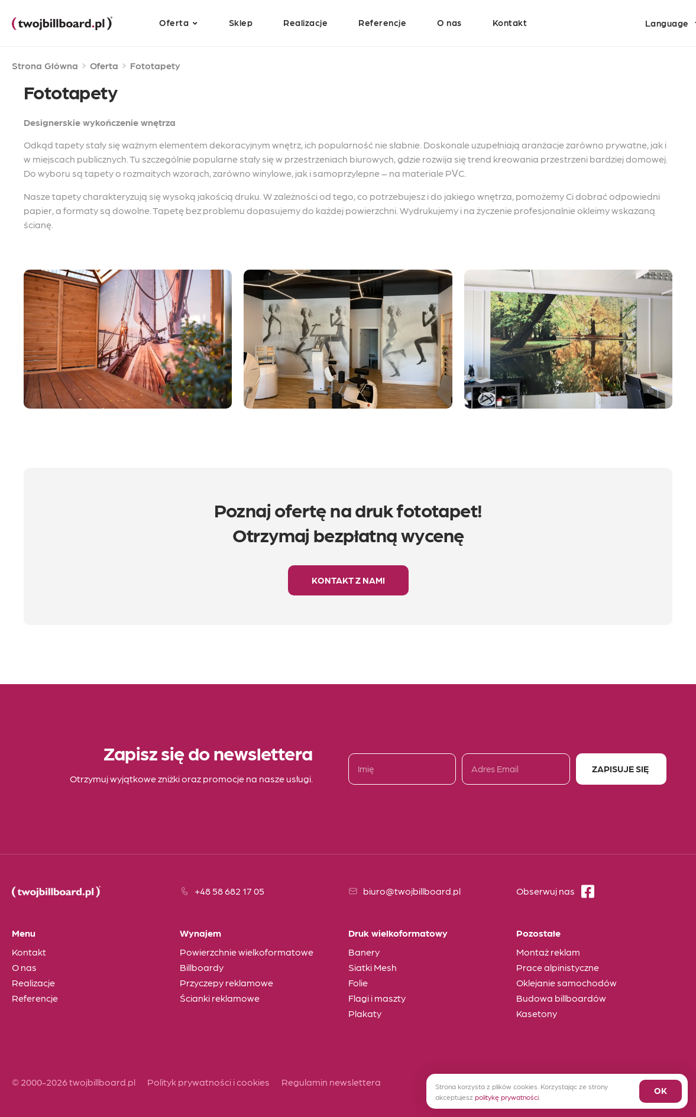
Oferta (104, 65)
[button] (348, 580)
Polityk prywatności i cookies (208, 1081)
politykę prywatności (507, 1097)
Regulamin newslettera (331, 1081)
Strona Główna (45, 65)
